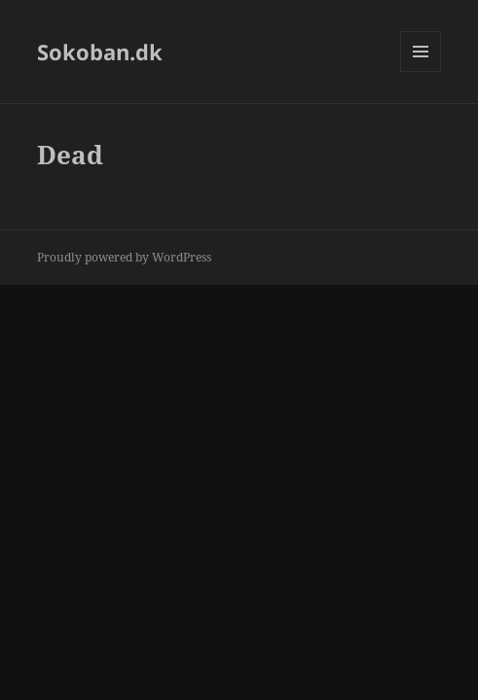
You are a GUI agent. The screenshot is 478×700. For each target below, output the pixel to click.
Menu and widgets (421, 71)
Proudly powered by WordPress (124, 257)
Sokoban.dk (100, 51)
